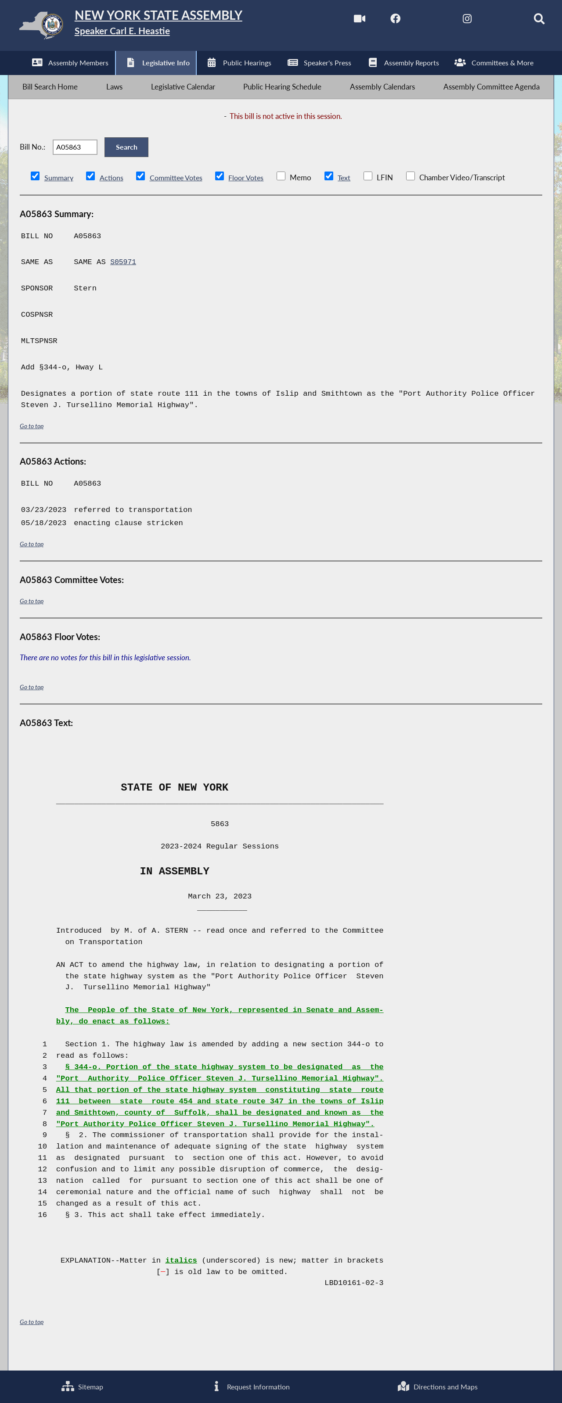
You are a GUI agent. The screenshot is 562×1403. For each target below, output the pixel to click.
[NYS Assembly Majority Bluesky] (490, 21)
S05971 (123, 281)
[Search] (527, 21)
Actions (113, 196)
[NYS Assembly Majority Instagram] (453, 21)
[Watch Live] (343, 21)
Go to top (31, 444)
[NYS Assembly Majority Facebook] (380, 21)
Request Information (249, 1385)
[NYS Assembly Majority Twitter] (417, 21)
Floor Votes (253, 196)
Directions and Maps (437, 1385)
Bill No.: (32, 161)
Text (352, 196)
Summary (59, 196)
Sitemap (81, 1385)
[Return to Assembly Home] (147, 27)
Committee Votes (179, 196)
